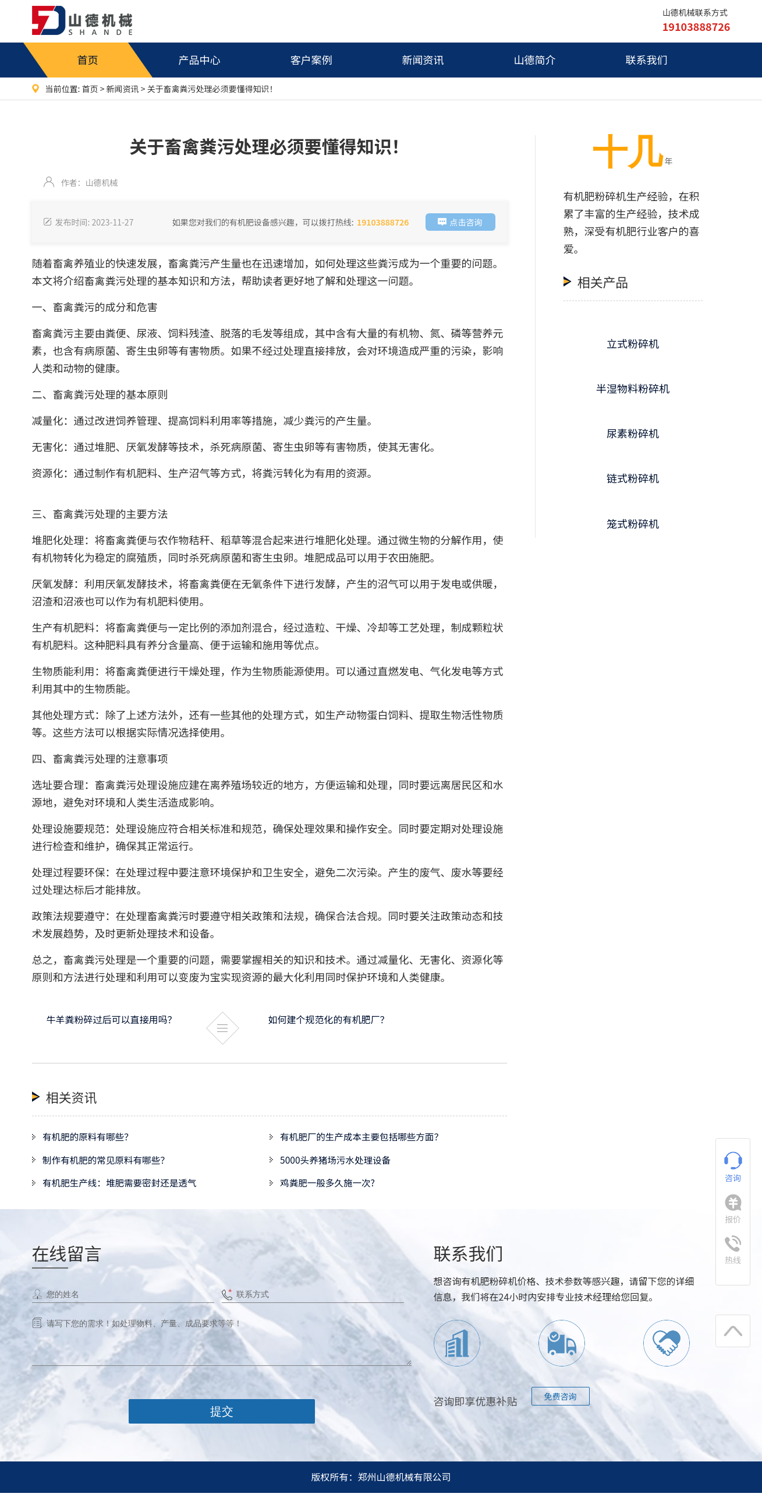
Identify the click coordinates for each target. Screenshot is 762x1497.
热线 (733, 1250)
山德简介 (535, 59)
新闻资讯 (423, 59)
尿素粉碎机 (633, 433)
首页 (87, 59)
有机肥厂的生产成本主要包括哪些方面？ (365, 1137)
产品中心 (200, 59)
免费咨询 (560, 1400)
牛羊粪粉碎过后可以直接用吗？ (112, 1019)
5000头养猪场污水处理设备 (338, 1162)
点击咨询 (466, 222)
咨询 (733, 1167)
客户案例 (311, 59)
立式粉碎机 (633, 343)
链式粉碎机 (633, 477)
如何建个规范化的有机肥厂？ (328, 1019)
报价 (733, 1209)
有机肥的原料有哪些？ (90, 1137)
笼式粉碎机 (633, 523)
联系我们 (647, 59)
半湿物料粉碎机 (632, 388)
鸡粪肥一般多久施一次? (330, 1186)
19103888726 (383, 222)
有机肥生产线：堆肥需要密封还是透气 (123, 1186)
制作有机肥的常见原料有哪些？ (109, 1162)
